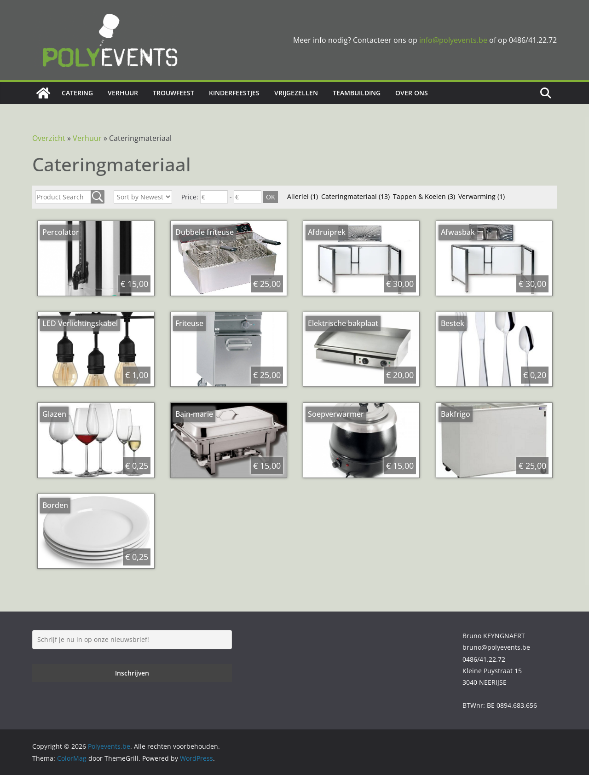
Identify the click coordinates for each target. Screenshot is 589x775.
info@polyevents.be (453, 40)
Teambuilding (357, 92)
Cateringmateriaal (355, 196)
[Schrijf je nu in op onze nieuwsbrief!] (132, 639)
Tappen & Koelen (424, 196)
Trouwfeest (173, 92)
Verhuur (123, 92)
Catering (77, 92)
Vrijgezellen (296, 92)
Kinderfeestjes (234, 92)
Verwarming (481, 196)
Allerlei (302, 196)
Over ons (411, 92)
